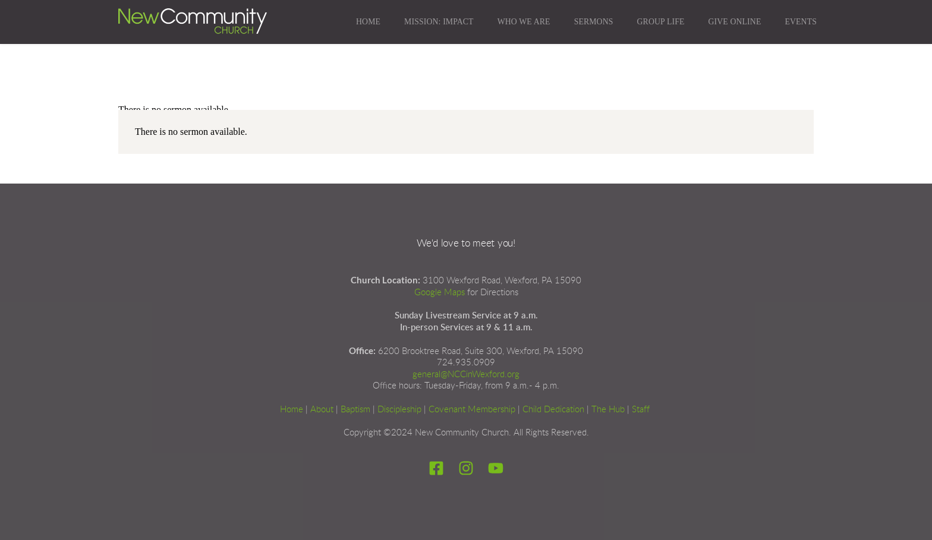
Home (291, 409)
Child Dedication (553, 409)
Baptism (355, 409)
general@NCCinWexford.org (466, 374)
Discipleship (399, 409)
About (321, 409)
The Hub (608, 409)
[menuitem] (368, 22)
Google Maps (439, 292)
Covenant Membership (472, 409)
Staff (641, 409)
